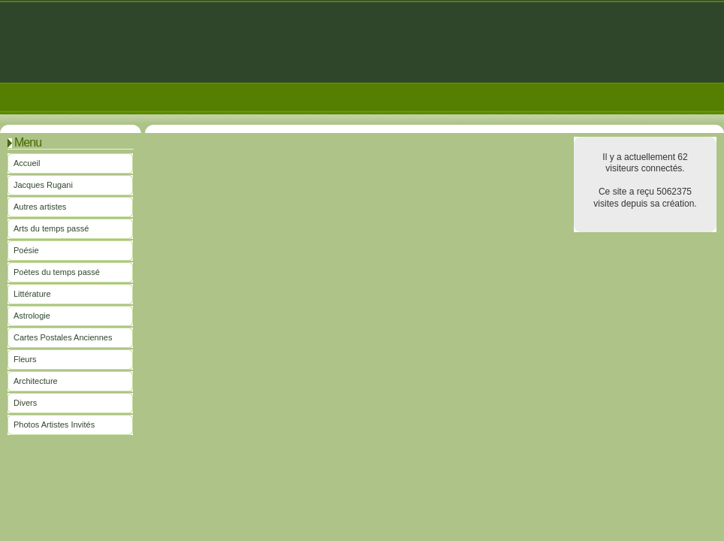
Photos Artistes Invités (54, 424)
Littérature (32, 293)
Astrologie (32, 315)
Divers (25, 402)
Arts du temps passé (51, 228)
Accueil (27, 163)
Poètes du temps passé (57, 272)
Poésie (26, 250)
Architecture (36, 380)
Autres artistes (40, 206)
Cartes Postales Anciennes (63, 337)
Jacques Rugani (43, 184)
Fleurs (25, 359)
